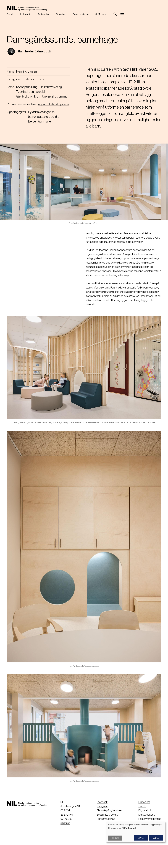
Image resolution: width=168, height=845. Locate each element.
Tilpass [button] (115, 838)
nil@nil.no (65, 823)
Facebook (102, 802)
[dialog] (135, 832)
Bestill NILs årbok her (108, 814)
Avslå (141, 838)
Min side (102, 14)
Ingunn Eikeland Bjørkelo (53, 104)
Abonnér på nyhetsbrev (109, 810)
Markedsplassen (147, 814)
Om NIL (10, 14)
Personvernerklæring (149, 819)
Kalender (27, 14)
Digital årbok (44, 14)
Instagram (102, 806)
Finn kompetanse (80, 14)
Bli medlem (61, 14)
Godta (156, 838)
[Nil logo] (27, 8)
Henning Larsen (26, 71)
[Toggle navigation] (122, 14)
